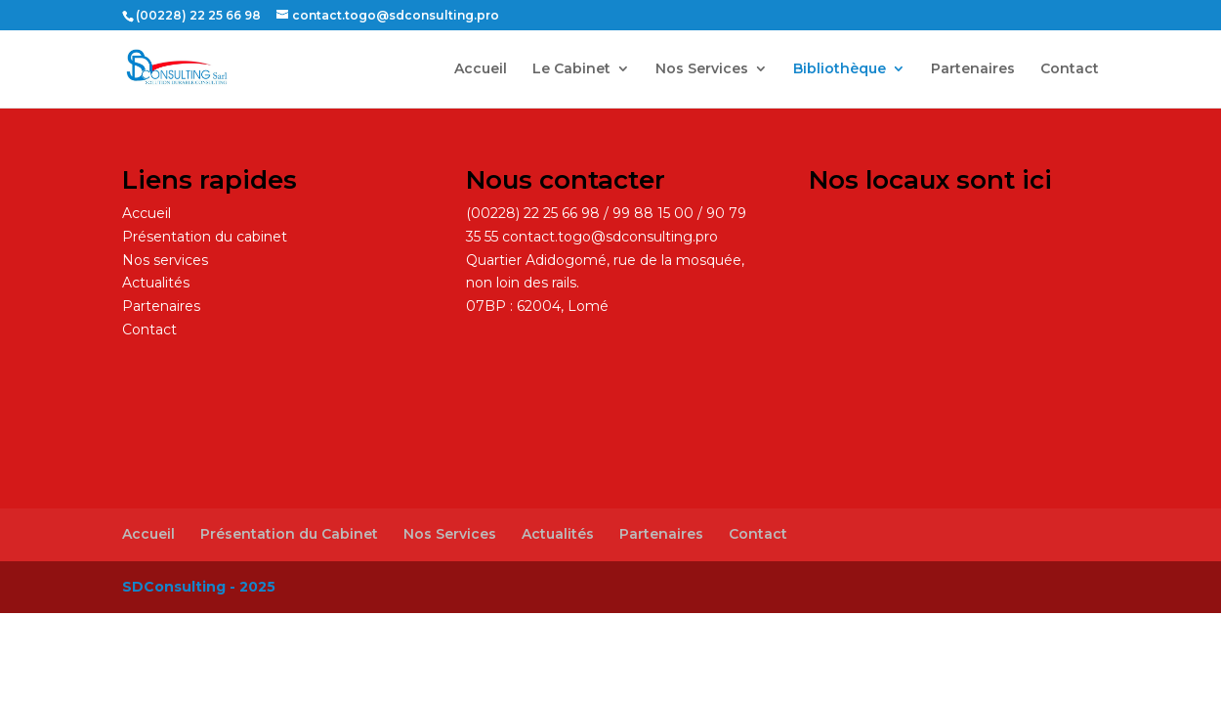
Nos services (165, 260)
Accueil (480, 69)
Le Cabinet (571, 69)
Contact (1069, 69)
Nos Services (701, 69)
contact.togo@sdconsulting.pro (610, 236)
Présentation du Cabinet (289, 534)
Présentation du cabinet (204, 236)
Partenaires (973, 69)
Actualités (155, 282)
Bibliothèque (839, 69)
